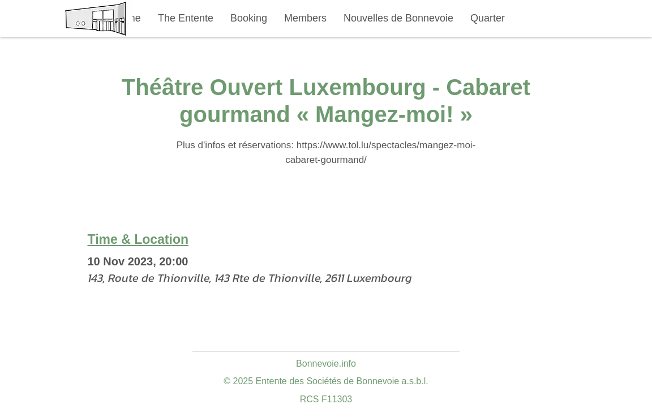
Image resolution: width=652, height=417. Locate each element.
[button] (185, 18)
